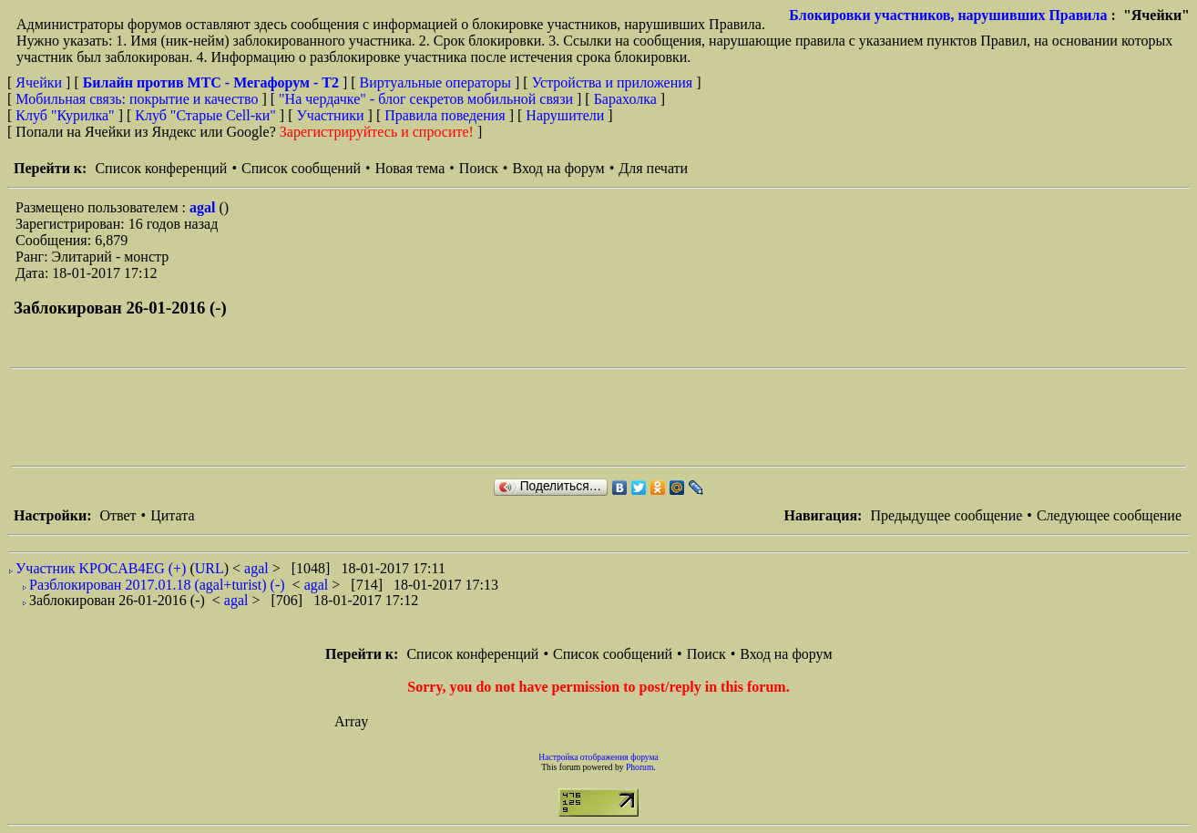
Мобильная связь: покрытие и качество (136, 99)
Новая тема (410, 168)
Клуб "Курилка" (64, 115)
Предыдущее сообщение (946, 515)
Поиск (478, 168)
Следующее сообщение (1109, 515)
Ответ (117, 515)
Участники (330, 115)
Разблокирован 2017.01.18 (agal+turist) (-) (157, 584)
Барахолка (625, 99)
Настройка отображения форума (598, 757)
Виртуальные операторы (435, 82)
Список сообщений (301, 168)
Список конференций (161, 168)
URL (209, 568)
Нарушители (565, 115)
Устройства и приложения (612, 82)
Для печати (653, 168)
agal (204, 207)
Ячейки (40, 82)
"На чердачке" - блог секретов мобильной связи (426, 99)
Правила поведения (445, 115)
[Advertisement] (342, 417)
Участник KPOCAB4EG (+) (100, 568)
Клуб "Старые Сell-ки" (205, 115)
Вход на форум (558, 168)
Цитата (172, 515)
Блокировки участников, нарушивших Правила (948, 15)
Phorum (639, 767)
